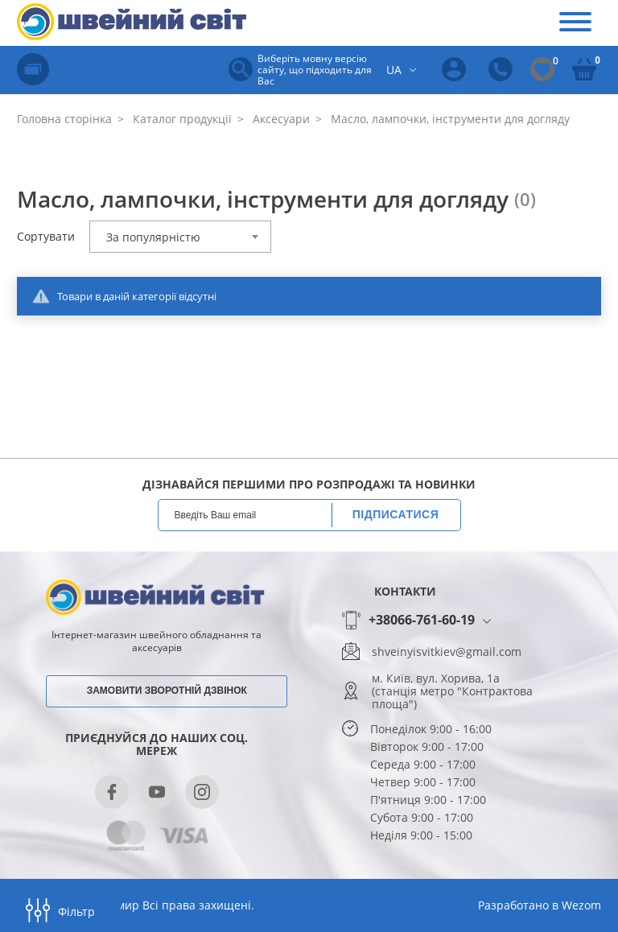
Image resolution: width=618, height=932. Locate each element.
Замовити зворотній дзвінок (167, 690)
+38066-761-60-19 (422, 620)
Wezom (581, 905)
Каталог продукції (181, 118)
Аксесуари (279, 118)
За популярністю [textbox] (153, 237)
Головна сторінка (64, 118)
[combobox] (180, 237)
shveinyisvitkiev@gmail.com (446, 651)
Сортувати (46, 236)
